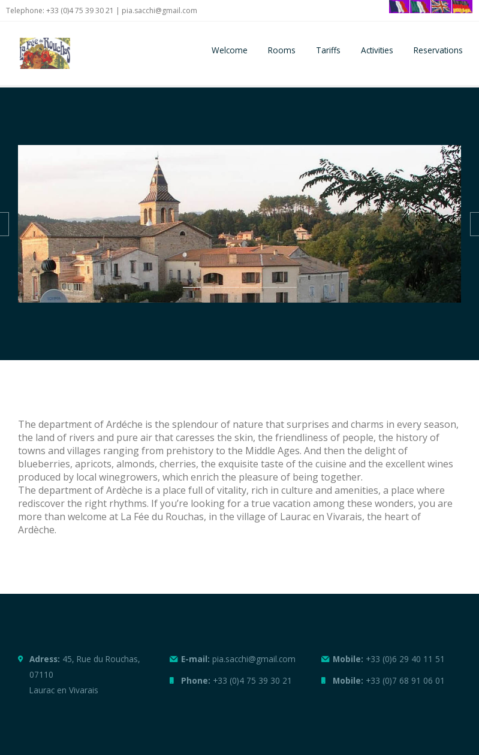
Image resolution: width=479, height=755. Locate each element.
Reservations (438, 50)
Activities (377, 50)
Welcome (230, 50)
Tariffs (328, 50)
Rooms (282, 50)
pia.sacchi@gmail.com (159, 10)
